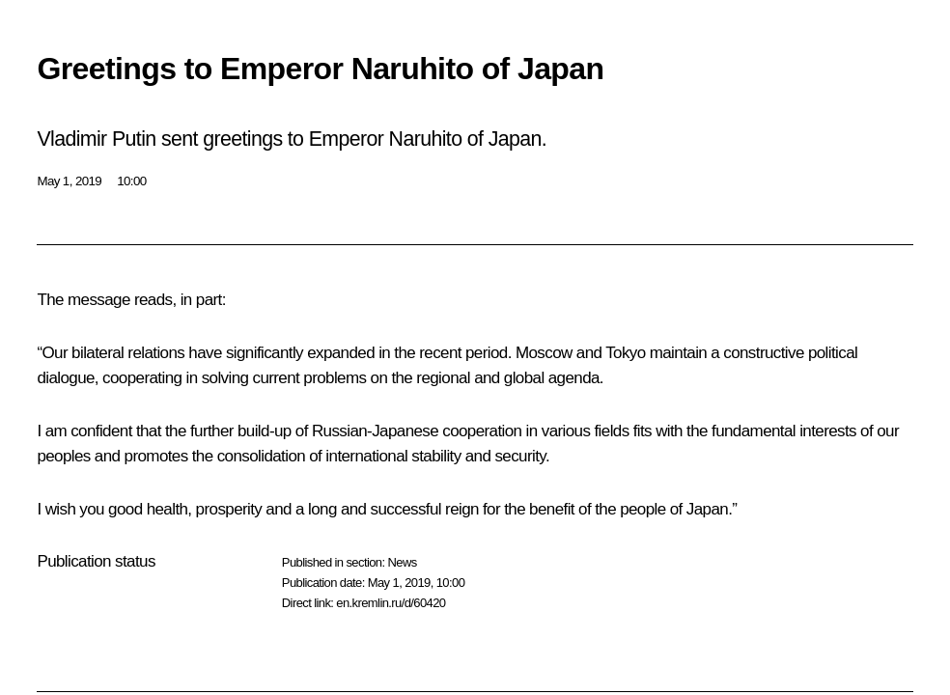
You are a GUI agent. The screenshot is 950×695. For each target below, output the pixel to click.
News (401, 562)
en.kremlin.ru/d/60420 (390, 603)
